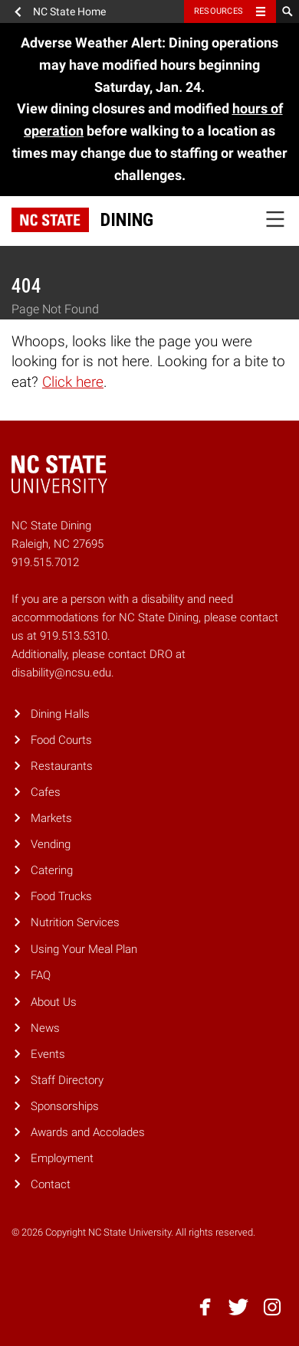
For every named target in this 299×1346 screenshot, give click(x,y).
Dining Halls (60, 714)
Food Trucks (61, 896)
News (45, 1028)
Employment (62, 1158)
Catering (52, 870)
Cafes (46, 792)
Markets (51, 818)
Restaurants (62, 766)
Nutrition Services (75, 922)
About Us (54, 1002)
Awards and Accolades (88, 1132)
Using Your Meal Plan (84, 949)
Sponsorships (65, 1106)
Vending (51, 844)
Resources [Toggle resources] (218, 11)
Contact (51, 1184)
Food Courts (61, 740)
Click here (73, 382)
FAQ (41, 975)
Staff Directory (67, 1080)
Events (48, 1054)
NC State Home (69, 11)
